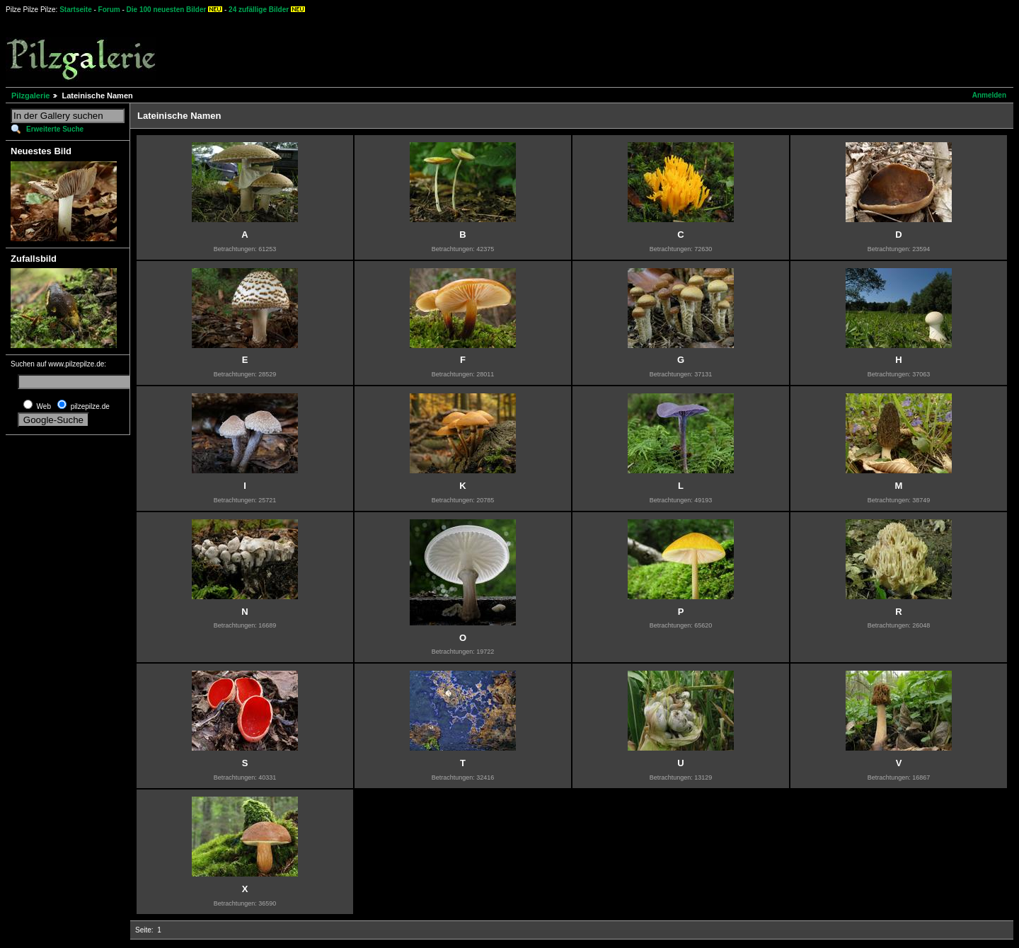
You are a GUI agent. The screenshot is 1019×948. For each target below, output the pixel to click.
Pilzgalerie (30, 95)
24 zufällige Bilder (259, 9)
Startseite (75, 9)
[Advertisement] (524, 49)
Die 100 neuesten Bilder (167, 9)
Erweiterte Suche (55, 129)
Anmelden (989, 95)
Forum (109, 9)
